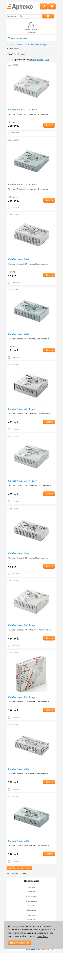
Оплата (31, 915)
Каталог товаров (17, 38)
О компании (31, 896)
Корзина (31, 905)
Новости (31, 891)
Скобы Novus (13, 48)
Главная (10, 44)
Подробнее (42, 936)
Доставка (31, 910)
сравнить (13, 132)
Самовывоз (31, 901)
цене (47, 59)
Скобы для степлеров (37, 44)
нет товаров (31, 32)
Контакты (31, 919)
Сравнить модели (19, 868)
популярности (37, 59)
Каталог (21, 44)
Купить (49, 125)
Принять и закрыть (19, 943)
